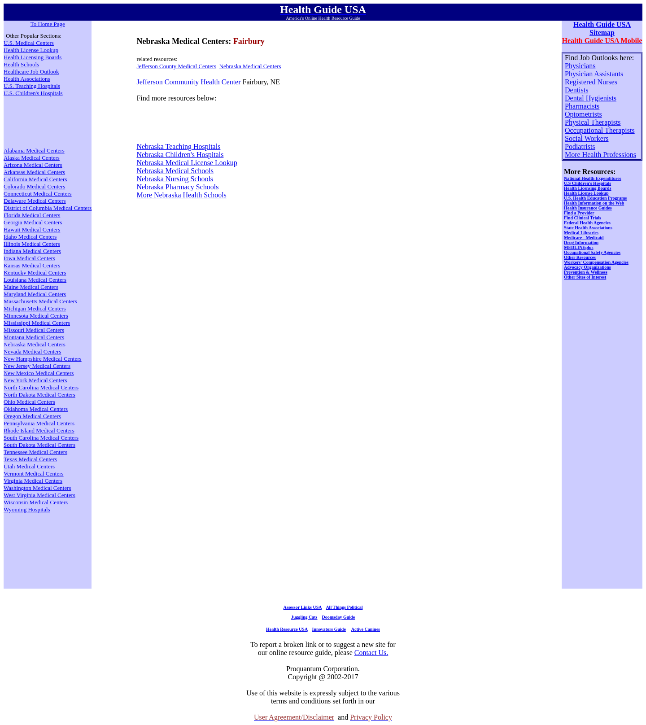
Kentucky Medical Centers (35, 272)
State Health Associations (588, 227)
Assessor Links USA (303, 607)
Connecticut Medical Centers (38, 193)
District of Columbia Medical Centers (48, 208)
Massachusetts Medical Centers (40, 301)
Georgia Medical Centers (33, 222)
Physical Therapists (593, 122)
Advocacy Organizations (587, 267)
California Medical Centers (35, 179)
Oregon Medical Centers (32, 416)
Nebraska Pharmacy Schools (177, 187)
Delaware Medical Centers (35, 200)
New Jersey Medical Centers (37, 365)
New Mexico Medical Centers (39, 373)
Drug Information (581, 242)
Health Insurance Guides (588, 207)
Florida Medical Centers (32, 215)
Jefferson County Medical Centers (176, 66)
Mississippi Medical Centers (37, 322)
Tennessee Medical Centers (35, 452)
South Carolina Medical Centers (41, 437)
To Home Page (48, 24)
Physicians (580, 66)
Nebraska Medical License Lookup (186, 162)
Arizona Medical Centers (33, 165)
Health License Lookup (31, 50)
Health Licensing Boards (32, 57)
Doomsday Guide (338, 617)
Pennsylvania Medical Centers (39, 423)
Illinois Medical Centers (32, 243)
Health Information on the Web (594, 203)
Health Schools (21, 64)
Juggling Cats (304, 617)
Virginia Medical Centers (33, 480)
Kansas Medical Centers (32, 265)
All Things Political (344, 607)
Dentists (576, 90)
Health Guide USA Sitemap (602, 28)
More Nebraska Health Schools (181, 195)
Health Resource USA (287, 629)
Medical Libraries (581, 232)
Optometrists (583, 114)
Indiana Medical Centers (32, 251)
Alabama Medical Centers (34, 150)
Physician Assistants (594, 74)
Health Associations (27, 78)
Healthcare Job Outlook (31, 71)
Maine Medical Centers (31, 287)
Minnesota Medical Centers (36, 315)
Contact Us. (371, 652)
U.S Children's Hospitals (587, 183)
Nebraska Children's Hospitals (179, 154)
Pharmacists (582, 106)
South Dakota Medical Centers (39, 444)
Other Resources (580, 257)
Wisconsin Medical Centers (36, 502)
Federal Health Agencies (587, 222)
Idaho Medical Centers (30, 236)
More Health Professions (600, 154)
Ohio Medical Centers (29, 401)
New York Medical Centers (35, 380)
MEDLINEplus (579, 247)
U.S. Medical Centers (29, 42)
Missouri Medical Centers (34, 330)
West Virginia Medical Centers (39, 495)
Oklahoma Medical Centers (36, 409)
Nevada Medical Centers (32, 351)
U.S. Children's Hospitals (33, 93)
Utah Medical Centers (29, 466)
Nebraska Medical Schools (175, 171)
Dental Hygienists (590, 98)
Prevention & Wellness (585, 272)
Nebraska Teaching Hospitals (178, 146)
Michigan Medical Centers (35, 308)
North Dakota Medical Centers (39, 394)
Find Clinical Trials (582, 217)
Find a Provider (579, 212)
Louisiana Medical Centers (35, 279)
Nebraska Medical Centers (250, 66)
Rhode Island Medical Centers (39, 430)
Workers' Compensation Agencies (596, 262)
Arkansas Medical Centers (34, 172)
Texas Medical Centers (30, 459)
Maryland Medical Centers (35, 294)
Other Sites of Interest (585, 277)
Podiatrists (580, 146)
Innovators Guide (329, 629)
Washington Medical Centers (37, 488)
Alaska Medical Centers (32, 157)
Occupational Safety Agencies (592, 252)
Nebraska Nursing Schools (174, 179)
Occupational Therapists (600, 130)
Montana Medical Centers (34, 337)
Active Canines (365, 629)
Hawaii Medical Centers (32, 229)
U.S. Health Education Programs (595, 198)
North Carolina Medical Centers (41, 387)
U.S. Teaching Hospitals (32, 86)
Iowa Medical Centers (29, 258)
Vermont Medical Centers (34, 473)
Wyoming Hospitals (27, 509)
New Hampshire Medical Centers (43, 358)
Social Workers (587, 138)
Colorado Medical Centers (34, 186)
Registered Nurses (591, 82)
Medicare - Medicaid (584, 237)
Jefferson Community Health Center (188, 82)
